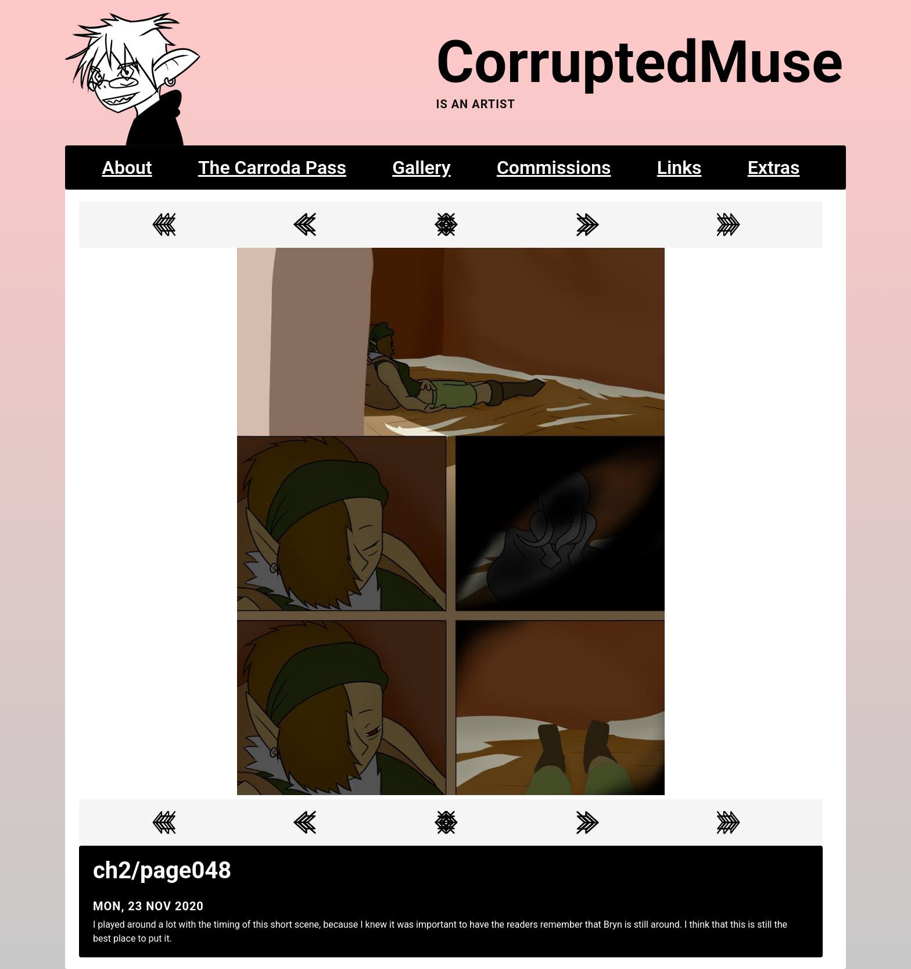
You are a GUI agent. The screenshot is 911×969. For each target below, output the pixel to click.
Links (679, 167)
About (127, 167)
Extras (774, 167)
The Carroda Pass (272, 167)
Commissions (554, 167)
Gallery (421, 167)
